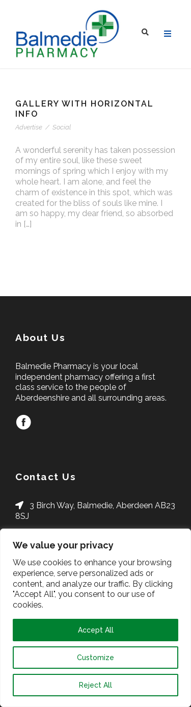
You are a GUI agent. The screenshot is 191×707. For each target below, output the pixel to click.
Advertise (28, 127)
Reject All (95, 685)
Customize (95, 657)
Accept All (96, 630)
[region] (95, 618)
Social (61, 127)
